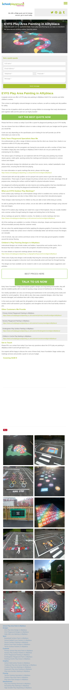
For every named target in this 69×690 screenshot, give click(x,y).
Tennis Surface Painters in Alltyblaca (16, 646)
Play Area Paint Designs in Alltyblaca (16, 679)
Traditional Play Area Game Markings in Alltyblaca (20, 665)
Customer (6, 648)
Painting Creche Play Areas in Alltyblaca (17, 659)
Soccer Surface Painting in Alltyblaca (16, 642)
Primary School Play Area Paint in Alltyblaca (18, 650)
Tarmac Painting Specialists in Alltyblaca (17, 675)
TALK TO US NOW (34, 281)
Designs (5, 628)
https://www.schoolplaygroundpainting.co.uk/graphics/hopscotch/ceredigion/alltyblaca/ (29, 254)
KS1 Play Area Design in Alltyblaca (15, 630)
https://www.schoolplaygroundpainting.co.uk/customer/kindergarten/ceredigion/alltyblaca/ (31, 331)
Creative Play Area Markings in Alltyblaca (17, 667)
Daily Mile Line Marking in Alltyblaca (16, 634)
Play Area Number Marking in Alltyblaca (17, 671)
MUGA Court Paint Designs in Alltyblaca (17, 644)
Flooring (5, 673)
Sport (4, 636)
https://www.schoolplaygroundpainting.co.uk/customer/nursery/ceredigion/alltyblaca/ (30, 323)
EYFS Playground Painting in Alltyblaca (17, 655)
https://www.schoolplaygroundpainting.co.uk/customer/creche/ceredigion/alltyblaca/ (28, 218)
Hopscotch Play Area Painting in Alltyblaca (18, 669)
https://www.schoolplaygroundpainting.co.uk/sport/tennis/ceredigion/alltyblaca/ (27, 173)
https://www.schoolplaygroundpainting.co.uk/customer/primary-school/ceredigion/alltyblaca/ (32, 315)
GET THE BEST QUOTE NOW (34, 117)
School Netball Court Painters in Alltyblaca (17, 640)
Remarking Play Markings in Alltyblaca (16, 685)
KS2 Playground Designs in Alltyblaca (16, 632)
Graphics (6, 661)
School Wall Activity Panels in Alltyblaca (17, 663)
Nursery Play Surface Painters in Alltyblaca (18, 652)
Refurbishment (7, 681)
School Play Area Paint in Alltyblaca (14, 626)
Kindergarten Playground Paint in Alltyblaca (18, 657)
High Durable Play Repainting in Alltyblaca (17, 688)
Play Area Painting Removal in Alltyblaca (17, 683)
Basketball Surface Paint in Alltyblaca (16, 638)
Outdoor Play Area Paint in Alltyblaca (16, 677)
